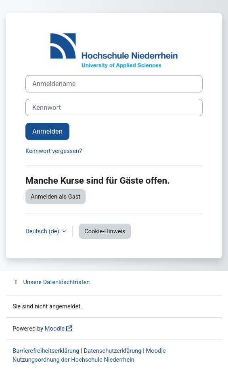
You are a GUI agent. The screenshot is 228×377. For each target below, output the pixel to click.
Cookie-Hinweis (104, 231)
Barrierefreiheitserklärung (46, 350)
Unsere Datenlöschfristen (51, 282)
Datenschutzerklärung (113, 350)
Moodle (55, 328)
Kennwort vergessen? (53, 151)
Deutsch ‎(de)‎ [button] (43, 231)
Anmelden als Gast (55, 196)
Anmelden (47, 131)
